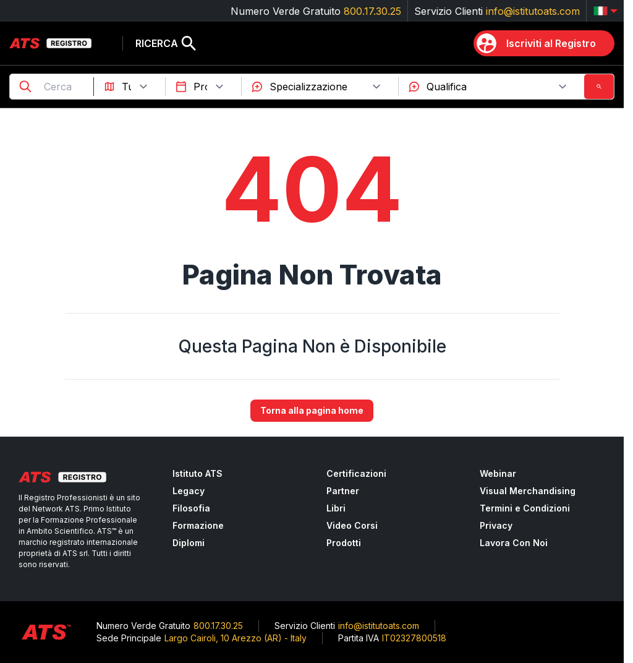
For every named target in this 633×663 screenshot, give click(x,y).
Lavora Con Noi (514, 542)
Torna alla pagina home (311, 411)
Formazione (198, 525)
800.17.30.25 (372, 11)
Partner (342, 490)
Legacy (188, 490)
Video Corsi (352, 525)
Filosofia (191, 508)
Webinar (498, 473)
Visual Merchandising (528, 490)
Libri (336, 508)
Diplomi (188, 542)
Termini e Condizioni (525, 508)
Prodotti (343, 542)
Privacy (496, 525)
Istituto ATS (197, 473)
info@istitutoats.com (533, 11)
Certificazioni (356, 473)
